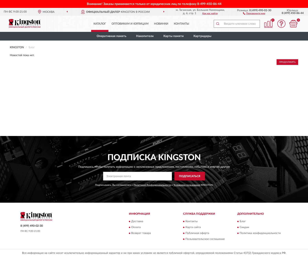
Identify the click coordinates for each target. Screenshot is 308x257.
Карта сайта (193, 227)
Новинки (161, 23)
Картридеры (202, 36)
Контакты (181, 23)
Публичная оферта (197, 233)
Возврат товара (141, 233)
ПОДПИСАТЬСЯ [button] (189, 176)
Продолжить (287, 62)
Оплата (136, 227)
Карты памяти (173, 36)
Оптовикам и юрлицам (130, 23)
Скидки (244, 227)
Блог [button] (243, 221)
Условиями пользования (186, 185)
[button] (254, 13)
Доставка (137, 221)
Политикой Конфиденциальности (152, 185)
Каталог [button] (100, 23)
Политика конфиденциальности (260, 233)
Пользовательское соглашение (205, 239)
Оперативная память (111, 36)
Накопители (145, 36)
